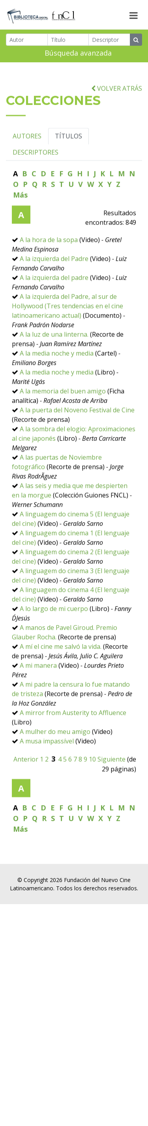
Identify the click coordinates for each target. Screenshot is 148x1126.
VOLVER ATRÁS (116, 123)
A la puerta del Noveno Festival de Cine (77, 445)
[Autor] (27, 41)
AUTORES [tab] (27, 171)
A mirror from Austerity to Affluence (73, 748)
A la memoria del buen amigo (63, 426)
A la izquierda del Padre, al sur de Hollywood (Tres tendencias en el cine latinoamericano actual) (67, 341)
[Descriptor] (109, 41)
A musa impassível (47, 776)
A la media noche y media (57, 388)
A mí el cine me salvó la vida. (60, 681)
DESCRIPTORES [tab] (35, 187)
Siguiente (111, 794)
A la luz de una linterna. (54, 369)
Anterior (25, 794)
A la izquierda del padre (54, 313)
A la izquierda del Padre (54, 294)
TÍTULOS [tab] (68, 171)
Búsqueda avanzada (78, 54)
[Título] (68, 41)
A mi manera (38, 700)
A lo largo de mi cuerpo (54, 644)
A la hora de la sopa (49, 275)
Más (20, 230)
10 (92, 794)
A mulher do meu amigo (55, 767)
